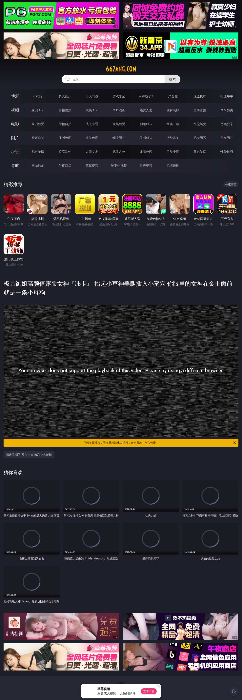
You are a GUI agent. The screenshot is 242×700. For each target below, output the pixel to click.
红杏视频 (146, 165)
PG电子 (38, 96)
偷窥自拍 (37, 138)
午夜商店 (65, 165)
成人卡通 (92, 124)
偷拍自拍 (65, 124)
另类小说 (173, 151)
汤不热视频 (119, 165)
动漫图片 (118, 138)
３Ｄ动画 (118, 110)
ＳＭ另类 (226, 110)
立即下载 (148, 691)
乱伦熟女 (199, 124)
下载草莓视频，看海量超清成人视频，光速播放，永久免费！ (160, 442)
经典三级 (173, 124)
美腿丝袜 (146, 138)
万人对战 (92, 96)
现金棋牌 (199, 96)
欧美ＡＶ (92, 110)
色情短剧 (173, 165)
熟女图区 (199, 138)
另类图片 (226, 138)
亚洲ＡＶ (37, 110)
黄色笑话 (199, 151)
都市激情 (37, 151)
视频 (15, 110)
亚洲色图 (65, 138)
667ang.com (121, 69)
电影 (15, 123)
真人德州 (65, 96)
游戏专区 (118, 96)
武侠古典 (118, 151)
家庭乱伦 (65, 151)
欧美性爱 (118, 124)
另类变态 (226, 124)
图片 (15, 137)
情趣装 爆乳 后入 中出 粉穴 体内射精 (28, 454)
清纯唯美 (173, 138)
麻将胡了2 (146, 96)
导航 (15, 165)
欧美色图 (92, 138)
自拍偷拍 (65, 110)
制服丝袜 (146, 124)
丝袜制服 (173, 110)
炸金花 (173, 96)
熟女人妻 (146, 110)
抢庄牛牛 (226, 96)
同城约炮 (37, 165)
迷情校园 (146, 151)
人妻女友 (92, 151)
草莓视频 (92, 165)
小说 (15, 151)
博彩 (15, 96)
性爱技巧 (226, 151)
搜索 (172, 79)
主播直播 (199, 110)
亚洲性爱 (37, 124)
